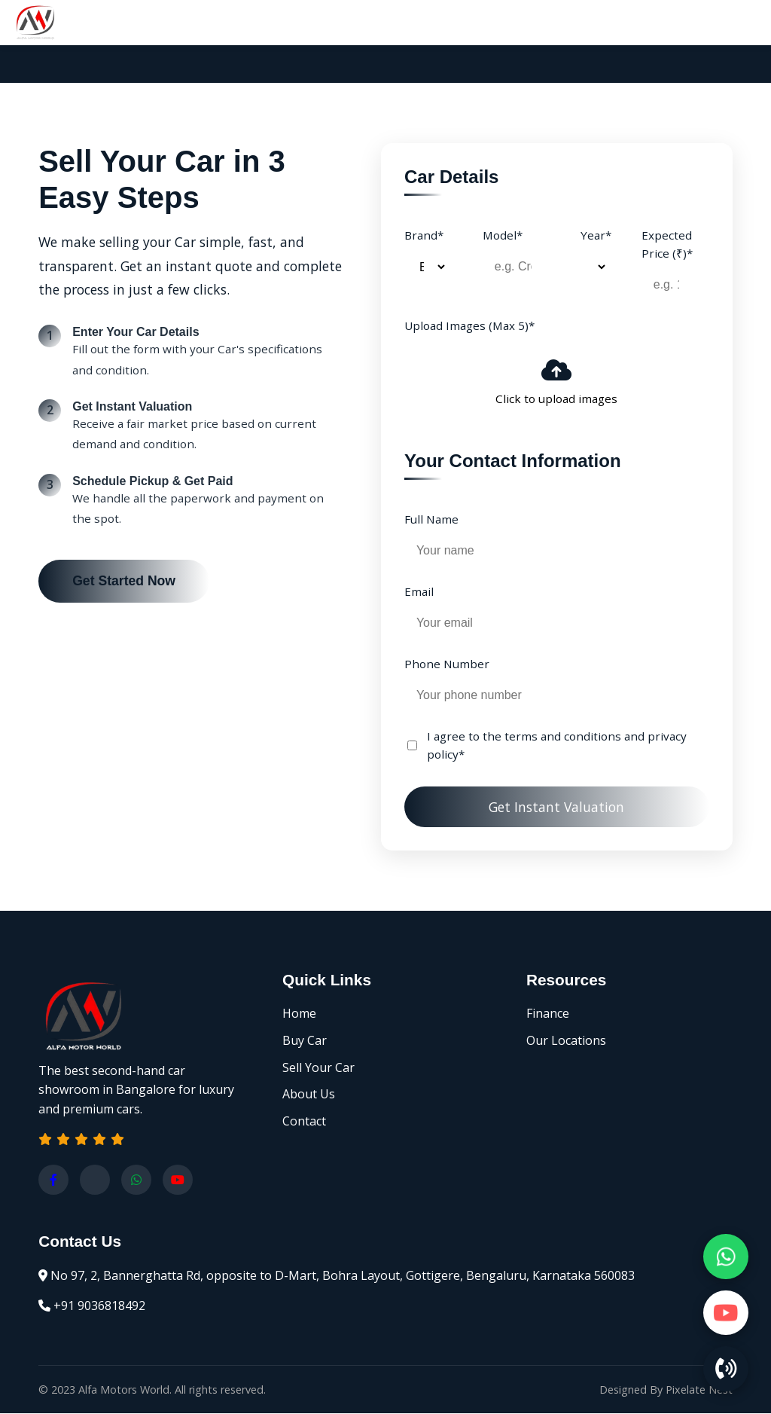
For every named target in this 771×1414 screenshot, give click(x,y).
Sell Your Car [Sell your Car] (318, 1068)
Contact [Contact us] (304, 1121)
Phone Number (446, 663)
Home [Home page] (299, 1014)
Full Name (431, 519)
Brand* (423, 235)
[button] (81, 1140)
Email (419, 591)
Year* (596, 235)
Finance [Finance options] (547, 1014)
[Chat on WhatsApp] (725, 1255)
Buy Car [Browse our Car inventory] (304, 1041)
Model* (503, 235)
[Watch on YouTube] (725, 1312)
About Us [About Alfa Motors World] (308, 1094)
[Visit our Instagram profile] (95, 1180)
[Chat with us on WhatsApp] (136, 1180)
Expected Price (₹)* (667, 244)
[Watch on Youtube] (178, 1180)
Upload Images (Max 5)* (469, 325)
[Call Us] (725, 1368)
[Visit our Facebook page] (53, 1180)
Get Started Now (123, 580)
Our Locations (566, 1041)
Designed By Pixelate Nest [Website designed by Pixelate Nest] (666, 1390)
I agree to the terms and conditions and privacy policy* (557, 745)
